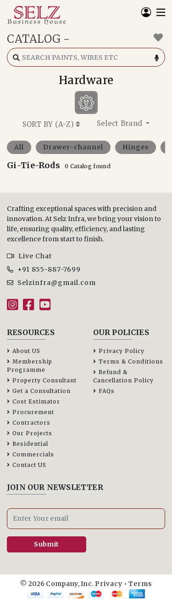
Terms (140, 584)
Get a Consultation (39, 390)
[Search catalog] (86, 57)
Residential (27, 443)
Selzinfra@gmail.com (51, 283)
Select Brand (120, 123)
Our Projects (29, 433)
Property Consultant (42, 380)
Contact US (26, 464)
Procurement (30, 412)
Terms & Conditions (128, 361)
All (19, 147)
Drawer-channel (73, 147)
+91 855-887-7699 (44, 269)
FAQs (104, 390)
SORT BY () (51, 124)
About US (23, 350)
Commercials (30, 454)
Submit (46, 544)
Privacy (108, 584)
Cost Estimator (33, 401)
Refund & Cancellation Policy (123, 376)
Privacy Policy (118, 350)
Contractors (28, 422)
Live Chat (29, 256)
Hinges (135, 147)
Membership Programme (29, 365)
